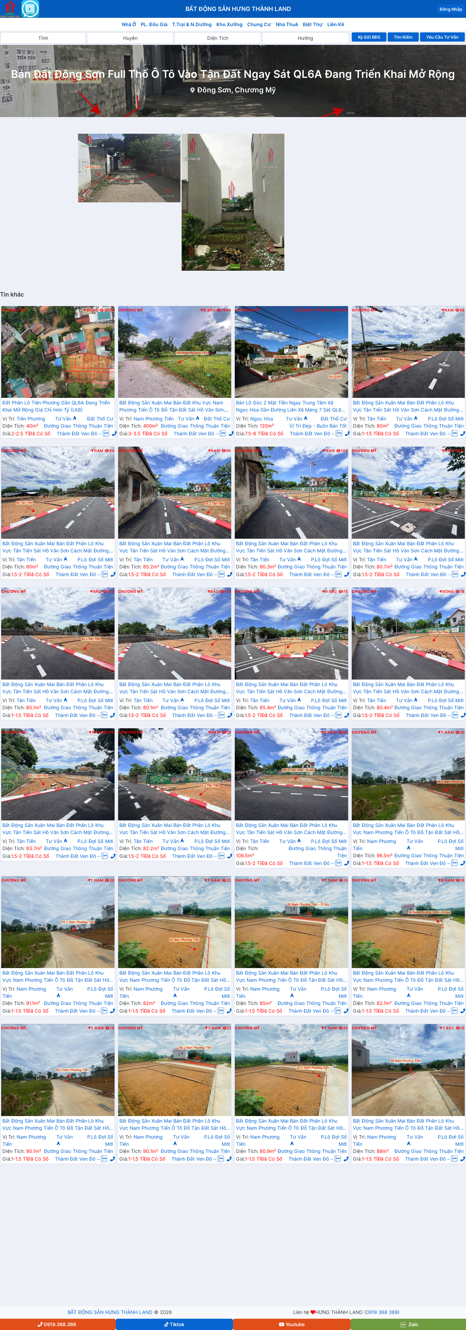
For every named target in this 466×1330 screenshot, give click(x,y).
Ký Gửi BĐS (369, 37)
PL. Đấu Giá (154, 24)
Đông (90, 310)
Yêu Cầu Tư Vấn (442, 37)
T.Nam (446, 732)
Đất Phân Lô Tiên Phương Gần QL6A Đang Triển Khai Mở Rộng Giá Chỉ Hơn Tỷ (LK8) (56, 406)
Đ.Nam (328, 732)
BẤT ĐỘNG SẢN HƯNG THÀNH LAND (110, 1312)
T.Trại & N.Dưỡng (192, 24)
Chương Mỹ (13, 310)
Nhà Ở (129, 24)
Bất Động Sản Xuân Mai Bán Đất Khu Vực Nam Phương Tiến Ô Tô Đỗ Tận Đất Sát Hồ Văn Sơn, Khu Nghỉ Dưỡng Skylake (172, 407)
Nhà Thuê (287, 24)
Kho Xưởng (229, 24)
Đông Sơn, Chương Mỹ (236, 90)
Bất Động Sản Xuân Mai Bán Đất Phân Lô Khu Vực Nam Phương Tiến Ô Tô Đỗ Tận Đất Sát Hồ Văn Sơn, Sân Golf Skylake (406, 829)
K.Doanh (304, 310)
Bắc (95, 591)
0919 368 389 (382, 1312)
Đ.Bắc (207, 310)
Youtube (292, 1324)
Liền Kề (335, 24)
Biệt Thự (313, 24)
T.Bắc (322, 310)
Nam (447, 310)
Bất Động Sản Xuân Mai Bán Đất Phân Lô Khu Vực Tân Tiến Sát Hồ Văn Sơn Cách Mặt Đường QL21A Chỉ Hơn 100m (406, 407)
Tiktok (174, 1324)
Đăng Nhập (451, 9)
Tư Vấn (66, 419)
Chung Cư (259, 24)
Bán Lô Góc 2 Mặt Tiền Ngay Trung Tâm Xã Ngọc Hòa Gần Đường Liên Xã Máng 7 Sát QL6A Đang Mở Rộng (290, 407)
